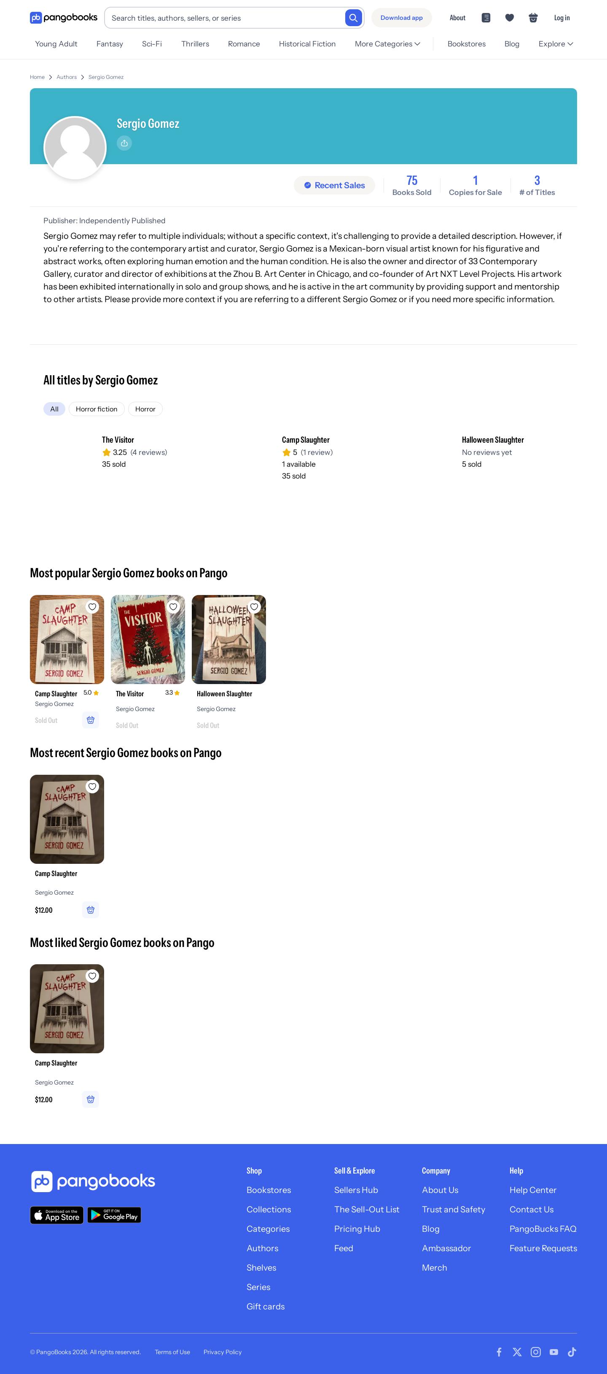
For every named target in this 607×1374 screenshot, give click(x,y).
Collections (269, 1209)
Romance (244, 43)
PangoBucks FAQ (543, 1229)
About (457, 17)
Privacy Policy (223, 1352)
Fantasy (110, 43)
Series (258, 1287)
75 (412, 180)
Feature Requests (543, 1248)
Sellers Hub (356, 1190)
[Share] (124, 143)
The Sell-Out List (367, 1209)
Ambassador (446, 1248)
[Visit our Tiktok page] (572, 1352)
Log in (562, 17)
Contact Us (531, 1209)
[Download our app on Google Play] (114, 1215)
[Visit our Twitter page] (517, 1352)
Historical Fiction (307, 43)
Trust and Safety (453, 1209)
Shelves (261, 1268)
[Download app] (401, 17)
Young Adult (56, 43)
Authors (66, 77)
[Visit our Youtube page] (554, 1352)
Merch (434, 1268)
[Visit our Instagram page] (536, 1352)
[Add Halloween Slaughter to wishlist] (254, 607)
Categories (268, 1229)
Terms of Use (172, 1352)
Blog (512, 43)
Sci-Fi (152, 43)
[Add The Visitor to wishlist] (173, 607)
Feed (343, 1248)
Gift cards (266, 1306)
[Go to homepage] (63, 18)
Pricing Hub (357, 1229)
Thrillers (195, 43)
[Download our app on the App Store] (57, 1215)
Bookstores (467, 43)
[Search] (353, 17)
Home (37, 77)
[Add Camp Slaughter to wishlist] (92, 607)
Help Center (533, 1190)
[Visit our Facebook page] (499, 1352)
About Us (440, 1190)
